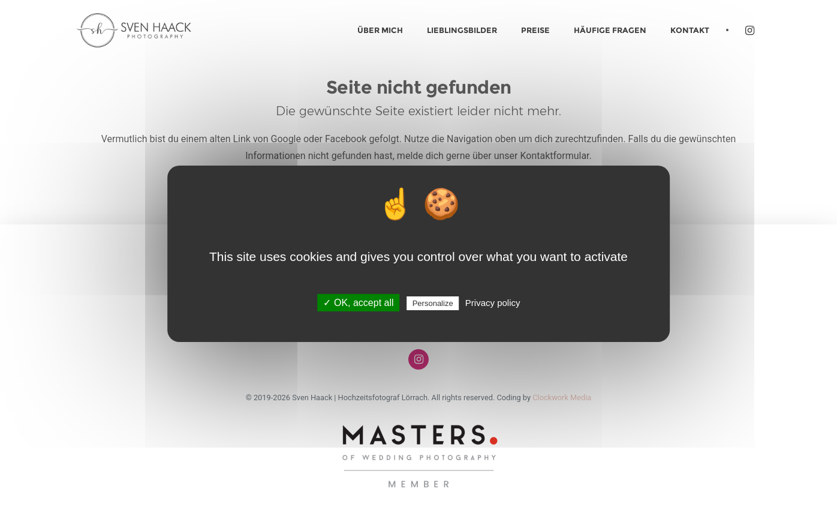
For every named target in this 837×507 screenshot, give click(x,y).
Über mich (380, 30)
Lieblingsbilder (462, 30)
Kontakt (689, 30)
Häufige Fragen (610, 30)
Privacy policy (492, 303)
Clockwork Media (561, 397)
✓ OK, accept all (358, 303)
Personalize (433, 303)
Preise (535, 30)
